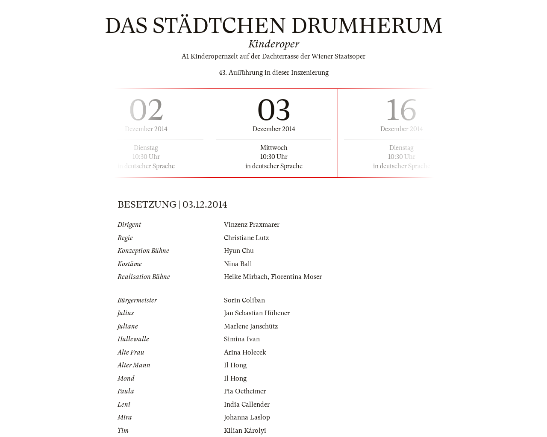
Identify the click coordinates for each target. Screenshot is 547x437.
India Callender (247, 404)
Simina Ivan (242, 339)
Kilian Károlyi (245, 430)
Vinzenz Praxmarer (251, 225)
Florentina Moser (296, 277)
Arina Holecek (245, 352)
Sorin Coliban (244, 300)
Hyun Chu (239, 251)
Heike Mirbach (246, 277)
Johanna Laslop (247, 417)
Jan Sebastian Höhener (257, 313)
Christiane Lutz (246, 238)
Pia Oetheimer (245, 391)
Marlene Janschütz (251, 326)
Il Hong (235, 365)
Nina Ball (238, 264)
